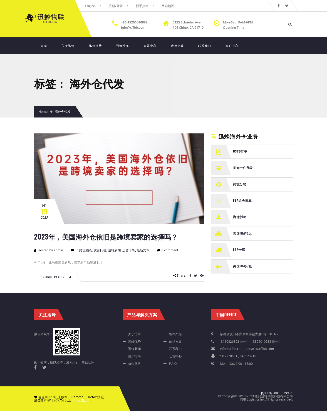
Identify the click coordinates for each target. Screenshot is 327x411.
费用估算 (177, 45)
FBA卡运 (239, 249)
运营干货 (128, 250)
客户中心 (231, 45)
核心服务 (134, 363)
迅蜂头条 (122, 45)
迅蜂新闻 (114, 250)
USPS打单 (240, 151)
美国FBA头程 (242, 265)
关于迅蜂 (68, 45)
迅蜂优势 (95, 45)
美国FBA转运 (242, 233)
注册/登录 (116, 6)
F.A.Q (173, 363)
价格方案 (175, 341)
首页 (44, 45)
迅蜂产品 (175, 334)
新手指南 (142, 6)
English (90, 6)
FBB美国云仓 (81, 400)
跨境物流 (85, 250)
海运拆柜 (239, 216)
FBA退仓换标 (242, 200)
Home (43, 111)
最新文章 (143, 250)
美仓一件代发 (243, 167)
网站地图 (167, 6)
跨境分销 (239, 183)
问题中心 (150, 45)
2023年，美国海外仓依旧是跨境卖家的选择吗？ (106, 236)
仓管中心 (175, 356)
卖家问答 (100, 250)
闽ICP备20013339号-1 (277, 393)
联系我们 (204, 45)
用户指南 (134, 356)
